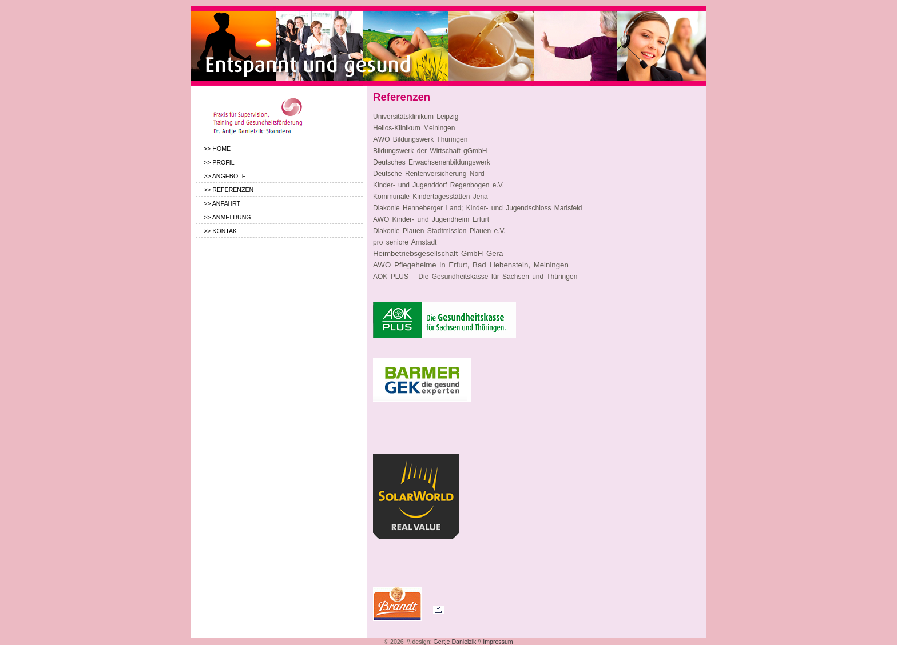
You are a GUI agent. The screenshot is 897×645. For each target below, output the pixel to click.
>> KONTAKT (222, 230)
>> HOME (217, 148)
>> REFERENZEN (228, 189)
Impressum (498, 641)
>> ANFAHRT (222, 203)
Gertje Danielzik (455, 641)
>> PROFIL (219, 162)
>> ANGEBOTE (225, 176)
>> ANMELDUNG (227, 217)
